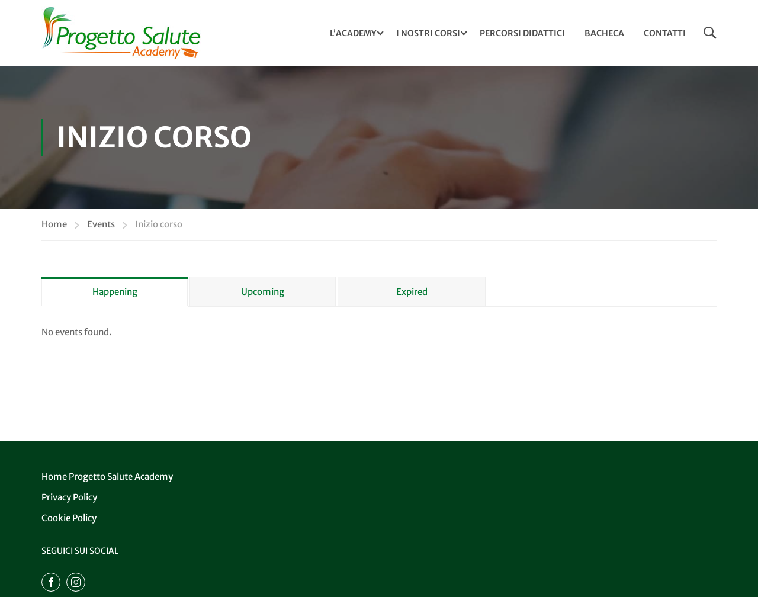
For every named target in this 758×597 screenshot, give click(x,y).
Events (101, 224)
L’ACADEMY (353, 33)
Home (54, 224)
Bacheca (604, 33)
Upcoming (262, 291)
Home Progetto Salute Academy (107, 476)
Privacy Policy (69, 497)
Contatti (665, 33)
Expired (412, 291)
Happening (114, 291)
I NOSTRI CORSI (428, 33)
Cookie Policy (69, 518)
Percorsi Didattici (522, 33)
